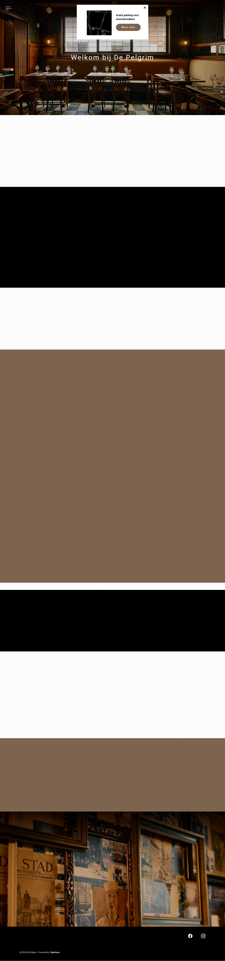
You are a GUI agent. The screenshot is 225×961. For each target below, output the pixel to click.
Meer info (128, 27)
